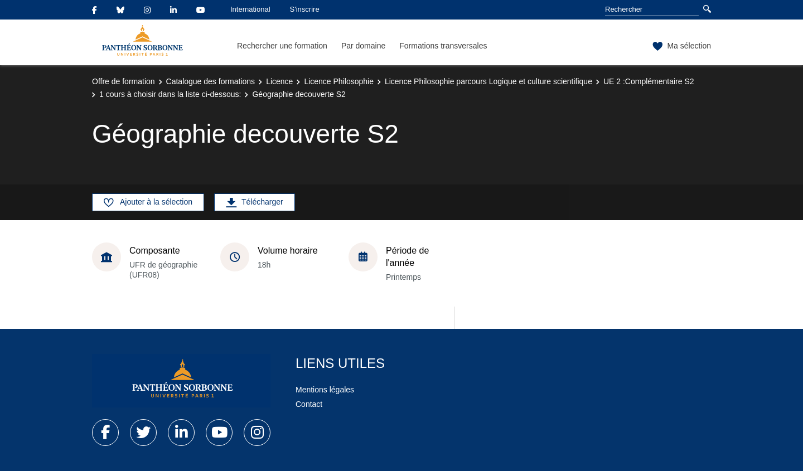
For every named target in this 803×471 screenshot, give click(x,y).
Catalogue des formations (210, 81)
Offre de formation (123, 81)
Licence (279, 81)
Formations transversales (443, 45)
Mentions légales (325, 389)
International (250, 9)
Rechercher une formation (282, 45)
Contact (309, 404)
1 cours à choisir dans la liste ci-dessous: (170, 94)
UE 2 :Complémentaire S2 (648, 81)
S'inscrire (305, 9)
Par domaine (363, 45)
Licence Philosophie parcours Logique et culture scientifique (488, 81)
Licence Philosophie (339, 81)
